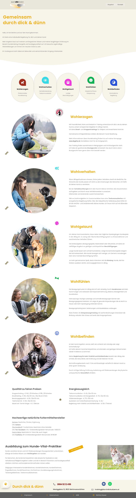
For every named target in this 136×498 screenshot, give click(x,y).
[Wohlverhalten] (45, 80)
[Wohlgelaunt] (68, 82)
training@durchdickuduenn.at (107, 489)
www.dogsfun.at (74, 141)
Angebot (111, 4)
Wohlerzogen (22, 89)
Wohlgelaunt (68, 89)
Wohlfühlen (91, 87)
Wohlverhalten (45, 87)
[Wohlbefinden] (113, 82)
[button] (76, 449)
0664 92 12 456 (64, 484)
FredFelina (18, 435)
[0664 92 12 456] (54, 484)
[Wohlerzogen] (22, 82)
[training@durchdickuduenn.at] (92, 490)
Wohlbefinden (113, 89)
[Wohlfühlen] (90, 80)
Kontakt (120, 4)
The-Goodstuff (20, 430)
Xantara (18, 425)
